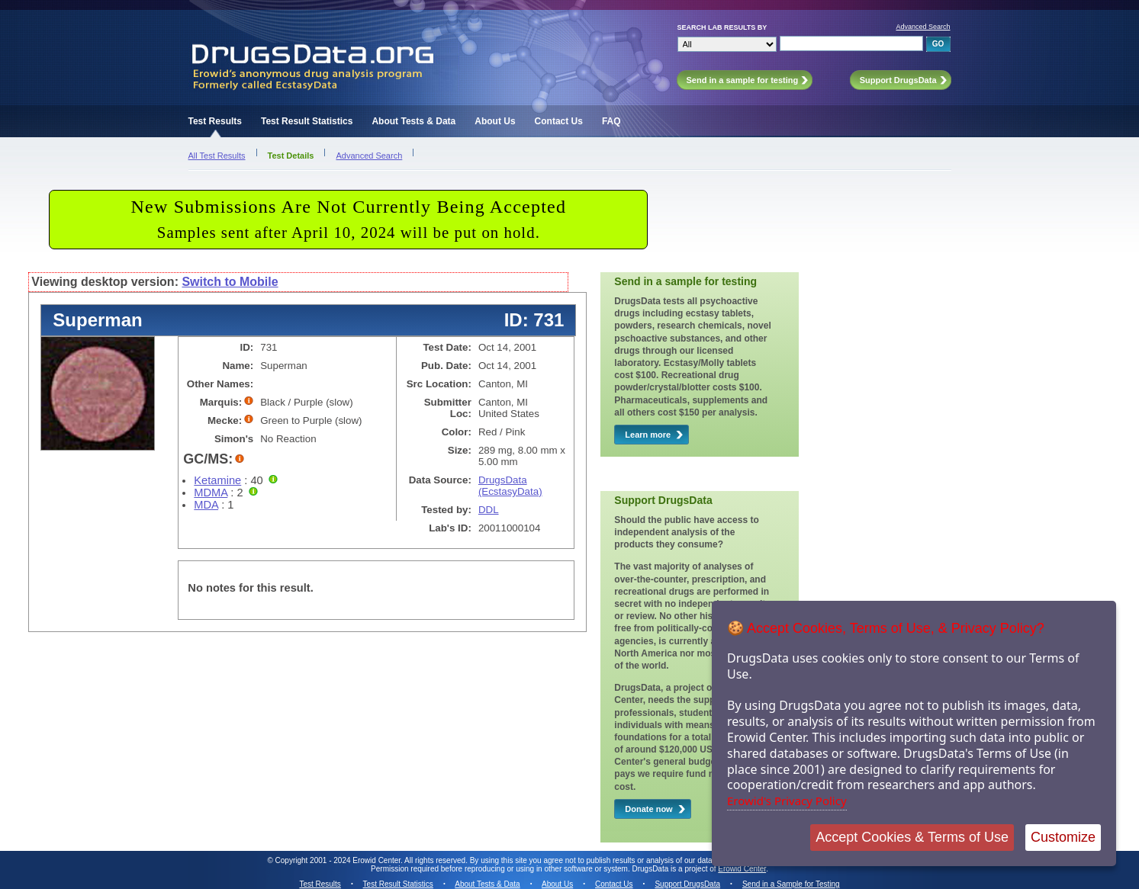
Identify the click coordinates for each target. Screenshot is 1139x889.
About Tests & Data (413, 121)
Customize (1063, 837)
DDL (488, 509)
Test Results (215, 121)
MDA (206, 505)
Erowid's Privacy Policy (787, 800)
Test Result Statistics (306, 121)
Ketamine (217, 480)
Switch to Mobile (230, 281)
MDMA (210, 492)
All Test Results (217, 155)
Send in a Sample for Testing (791, 884)
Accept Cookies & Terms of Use (912, 837)
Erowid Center (742, 869)
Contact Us (559, 121)
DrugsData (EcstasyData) (510, 485)
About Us (495, 121)
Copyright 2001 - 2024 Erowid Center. (339, 860)
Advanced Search (923, 26)
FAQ (611, 121)
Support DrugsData (687, 884)
